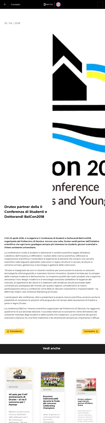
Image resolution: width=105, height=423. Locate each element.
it (5, 4)
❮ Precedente (14, 331)
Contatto (15, 4)
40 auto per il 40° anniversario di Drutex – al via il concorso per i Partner (19, 407)
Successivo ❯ (91, 331)
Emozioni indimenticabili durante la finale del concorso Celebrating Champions (52, 410)
